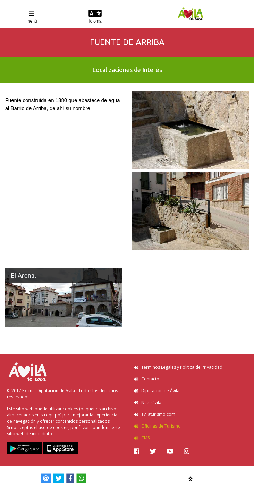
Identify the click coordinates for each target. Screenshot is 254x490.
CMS (142, 438)
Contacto (146, 379)
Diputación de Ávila (156, 391)
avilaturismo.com (154, 414)
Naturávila (147, 402)
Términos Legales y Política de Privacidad (178, 367)
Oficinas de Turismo (157, 426)
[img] (136, 451)
